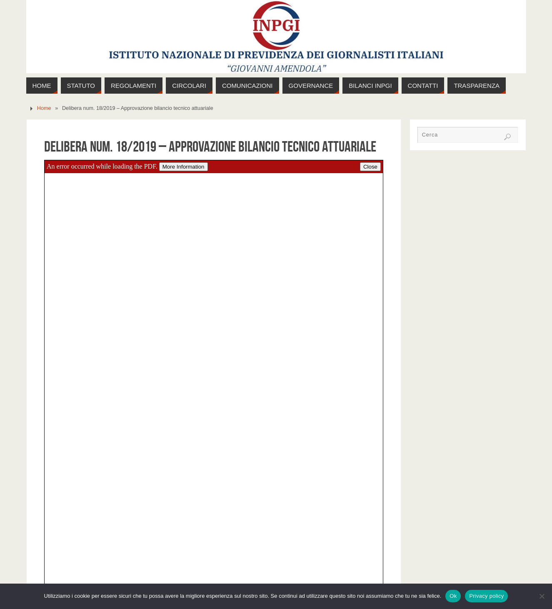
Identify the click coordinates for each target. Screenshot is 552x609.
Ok (453, 596)
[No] (541, 596)
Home (44, 108)
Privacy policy (486, 596)
